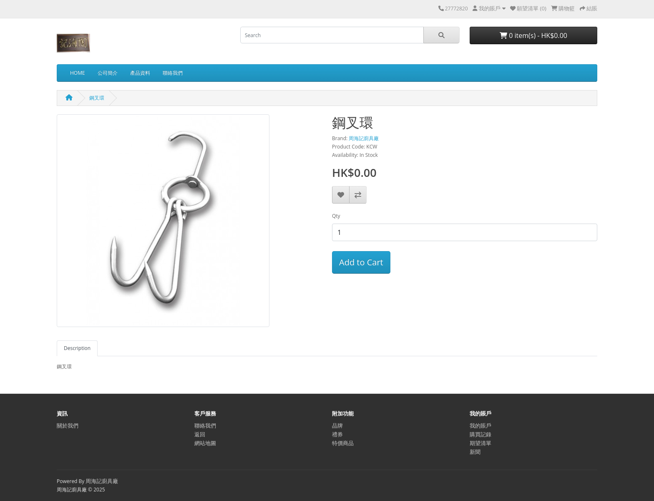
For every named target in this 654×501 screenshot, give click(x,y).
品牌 (337, 425)
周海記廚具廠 (364, 138)
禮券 (337, 434)
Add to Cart (361, 262)
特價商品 (343, 443)
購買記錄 (480, 434)
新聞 (475, 452)
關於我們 (67, 425)
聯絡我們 (173, 72)
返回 (199, 434)
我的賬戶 (480, 425)
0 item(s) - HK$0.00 (533, 35)
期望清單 (480, 443)
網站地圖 (205, 443)
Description (77, 348)
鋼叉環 (96, 97)
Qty (336, 215)
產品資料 (140, 72)
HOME (77, 72)
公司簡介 (108, 72)
